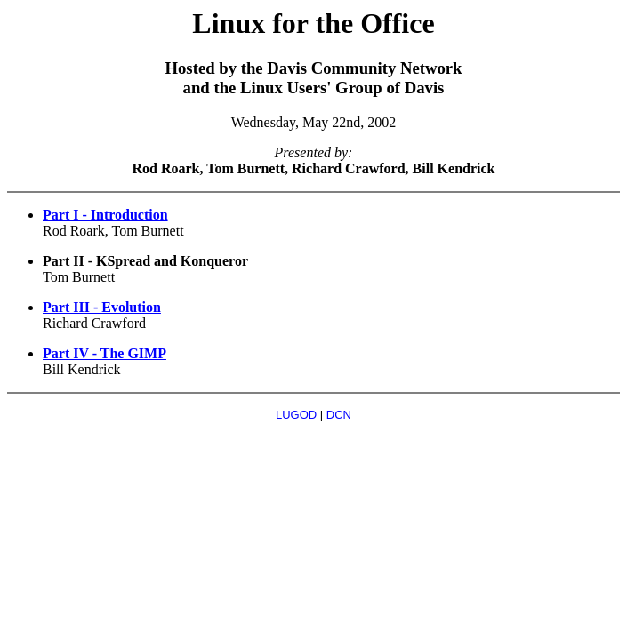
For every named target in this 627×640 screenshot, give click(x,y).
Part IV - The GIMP (104, 353)
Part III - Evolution (102, 307)
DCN (338, 414)
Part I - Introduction (105, 214)
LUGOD (296, 414)
